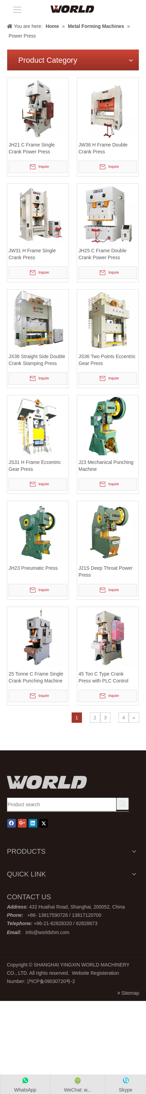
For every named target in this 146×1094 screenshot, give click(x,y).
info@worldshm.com (47, 932)
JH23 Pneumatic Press (33, 568)
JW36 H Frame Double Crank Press (103, 148)
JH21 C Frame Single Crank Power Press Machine (32, 148)
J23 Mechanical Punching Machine (106, 465)
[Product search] (61, 804)
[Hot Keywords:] (122, 804)
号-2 (70, 981)
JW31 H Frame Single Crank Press (32, 254)
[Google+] (22, 823)
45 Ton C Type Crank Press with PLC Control (103, 677)
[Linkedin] (33, 823)
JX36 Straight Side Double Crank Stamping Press (37, 360)
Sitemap (130, 993)
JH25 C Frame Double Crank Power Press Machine (102, 254)
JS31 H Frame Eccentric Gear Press (35, 465)
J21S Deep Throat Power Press (106, 571)
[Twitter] (43, 823)
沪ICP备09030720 (46, 981)
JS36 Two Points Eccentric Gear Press (107, 360)
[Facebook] (11, 823)
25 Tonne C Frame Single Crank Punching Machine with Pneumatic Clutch (36, 677)
